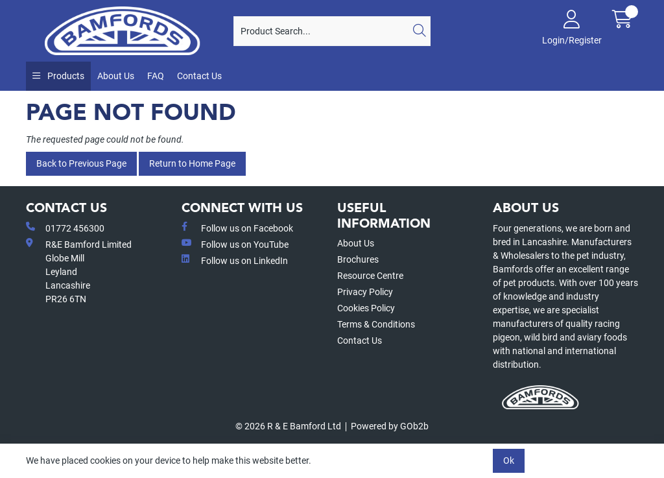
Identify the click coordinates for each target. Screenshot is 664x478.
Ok (508, 460)
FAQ (155, 76)
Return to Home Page (192, 163)
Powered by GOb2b (390, 426)
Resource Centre (370, 275)
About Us (115, 76)
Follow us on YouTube (235, 244)
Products (64, 76)
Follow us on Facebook (237, 227)
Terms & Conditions (376, 324)
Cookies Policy (366, 308)
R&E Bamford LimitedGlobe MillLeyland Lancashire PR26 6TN (79, 271)
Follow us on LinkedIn (235, 260)
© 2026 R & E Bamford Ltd (288, 426)
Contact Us (199, 76)
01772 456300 (65, 227)
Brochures (358, 259)
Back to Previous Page (81, 163)
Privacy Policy (365, 292)
